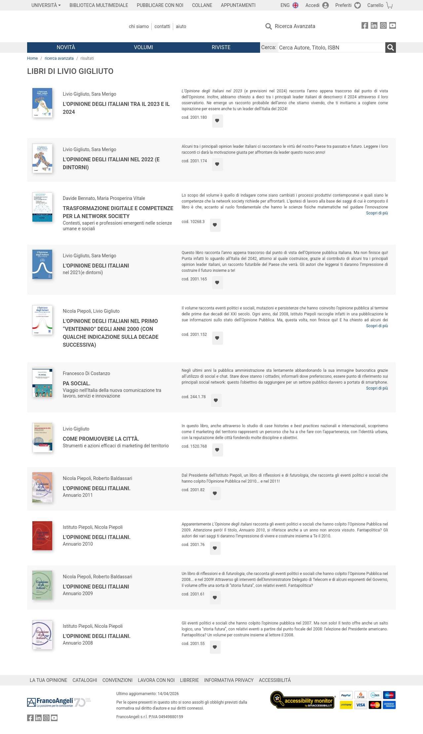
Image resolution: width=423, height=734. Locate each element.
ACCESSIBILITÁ (275, 680)
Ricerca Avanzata (295, 26)
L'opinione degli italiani (96, 587)
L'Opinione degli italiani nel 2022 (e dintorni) (111, 163)
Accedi (312, 5)
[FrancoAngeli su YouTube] (392, 26)
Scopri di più (377, 213)
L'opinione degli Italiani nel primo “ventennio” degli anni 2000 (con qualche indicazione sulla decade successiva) (111, 333)
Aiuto (181, 26)
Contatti (162, 26)
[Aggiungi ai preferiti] (217, 121)
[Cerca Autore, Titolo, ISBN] (331, 47)
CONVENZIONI (117, 680)
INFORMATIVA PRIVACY (229, 680)
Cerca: (268, 47)
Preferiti (343, 5)
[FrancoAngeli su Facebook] (365, 26)
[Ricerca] (390, 47)
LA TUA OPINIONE (48, 680)
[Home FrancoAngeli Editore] (71, 26)
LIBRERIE (189, 680)
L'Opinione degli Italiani (96, 266)
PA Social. (77, 383)
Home (32, 58)
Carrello (375, 5)
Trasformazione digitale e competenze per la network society (118, 212)
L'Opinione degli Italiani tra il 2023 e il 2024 (116, 108)
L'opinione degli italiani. (97, 488)
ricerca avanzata (59, 58)
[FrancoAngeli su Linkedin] (374, 26)
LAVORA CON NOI (156, 680)
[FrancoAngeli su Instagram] (383, 26)
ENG (285, 5)
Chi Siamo (139, 26)
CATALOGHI (85, 680)
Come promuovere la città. (101, 439)
